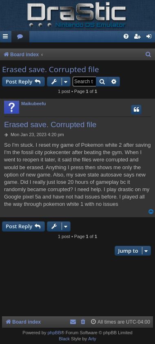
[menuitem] (20, 36)
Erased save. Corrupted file (50, 69)
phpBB (54, 332)
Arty (92, 338)
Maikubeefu (33, 103)
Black (64, 338)
